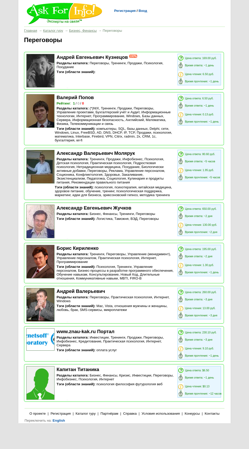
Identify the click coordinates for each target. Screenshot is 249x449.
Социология (116, 178)
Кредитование (90, 341)
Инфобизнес (132, 159)
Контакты (212, 413)
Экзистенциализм (71, 178)
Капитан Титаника (78, 369)
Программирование (108, 116)
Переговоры (99, 63)
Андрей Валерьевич (81, 291)
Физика (62, 124)
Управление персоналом (144, 171)
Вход (142, 11)
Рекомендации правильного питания (100, 182)
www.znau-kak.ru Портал (85, 331)
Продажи (135, 63)
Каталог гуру (53, 31)
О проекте (37, 413)
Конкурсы (192, 413)
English (59, 420)
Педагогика (96, 178)
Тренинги (118, 63)
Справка (130, 413)
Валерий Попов (75, 97)
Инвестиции (99, 337)
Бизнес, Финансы (83, 31)
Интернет (83, 116)
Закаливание (132, 175)
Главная (30, 31)
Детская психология (72, 163)
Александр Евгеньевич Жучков (94, 208)
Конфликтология (89, 175)
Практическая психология (110, 163)
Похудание (65, 67)
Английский (135, 120)
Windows (133, 116)
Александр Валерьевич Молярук (96, 153)
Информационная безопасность (98, 120)
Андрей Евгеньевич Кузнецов (92, 57)
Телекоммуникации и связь (91, 124)
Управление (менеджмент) (149, 254)
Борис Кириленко (78, 248)
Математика (155, 120)
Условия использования (161, 413)
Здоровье (112, 175)
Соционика (65, 175)
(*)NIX (94, 108)
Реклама (115, 171)
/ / (79, 103)
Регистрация (125, 11)
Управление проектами (75, 112)
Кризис (124, 375)
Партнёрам (109, 413)
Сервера (64, 120)
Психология (153, 63)
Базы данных (152, 116)
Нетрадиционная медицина (98, 167)
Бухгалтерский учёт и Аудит (117, 112)
